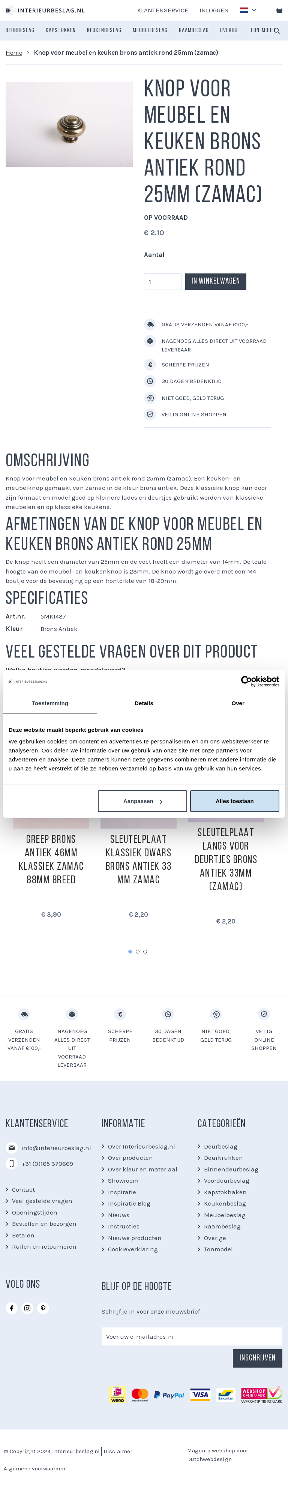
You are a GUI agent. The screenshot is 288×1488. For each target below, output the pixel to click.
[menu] (141, 31)
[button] (246, 8)
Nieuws (118, 1215)
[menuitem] (20, 31)
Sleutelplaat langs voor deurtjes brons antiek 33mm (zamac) (226, 860)
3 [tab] (145, 951)
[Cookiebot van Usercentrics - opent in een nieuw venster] (246, 681)
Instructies (124, 1226)
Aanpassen (142, 801)
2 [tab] (138, 951)
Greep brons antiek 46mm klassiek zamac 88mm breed (51, 860)
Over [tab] (237, 703)
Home (14, 52)
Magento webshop (211, 1450)
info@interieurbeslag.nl (56, 1148)
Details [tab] (144, 703)
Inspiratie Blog (129, 1203)
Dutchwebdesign (209, 1459)
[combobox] (276, 31)
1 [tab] (130, 951)
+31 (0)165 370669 (47, 1163)
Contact (23, 1189)
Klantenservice (162, 10)
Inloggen (214, 10)
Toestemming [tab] (50, 703)
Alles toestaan (235, 801)
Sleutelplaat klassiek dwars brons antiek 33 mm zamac (139, 860)
